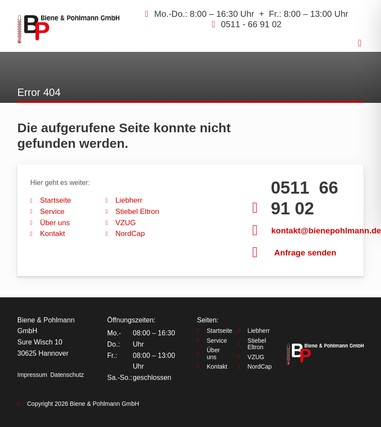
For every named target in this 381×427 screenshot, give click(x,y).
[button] (359, 43)
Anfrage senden (305, 252)
